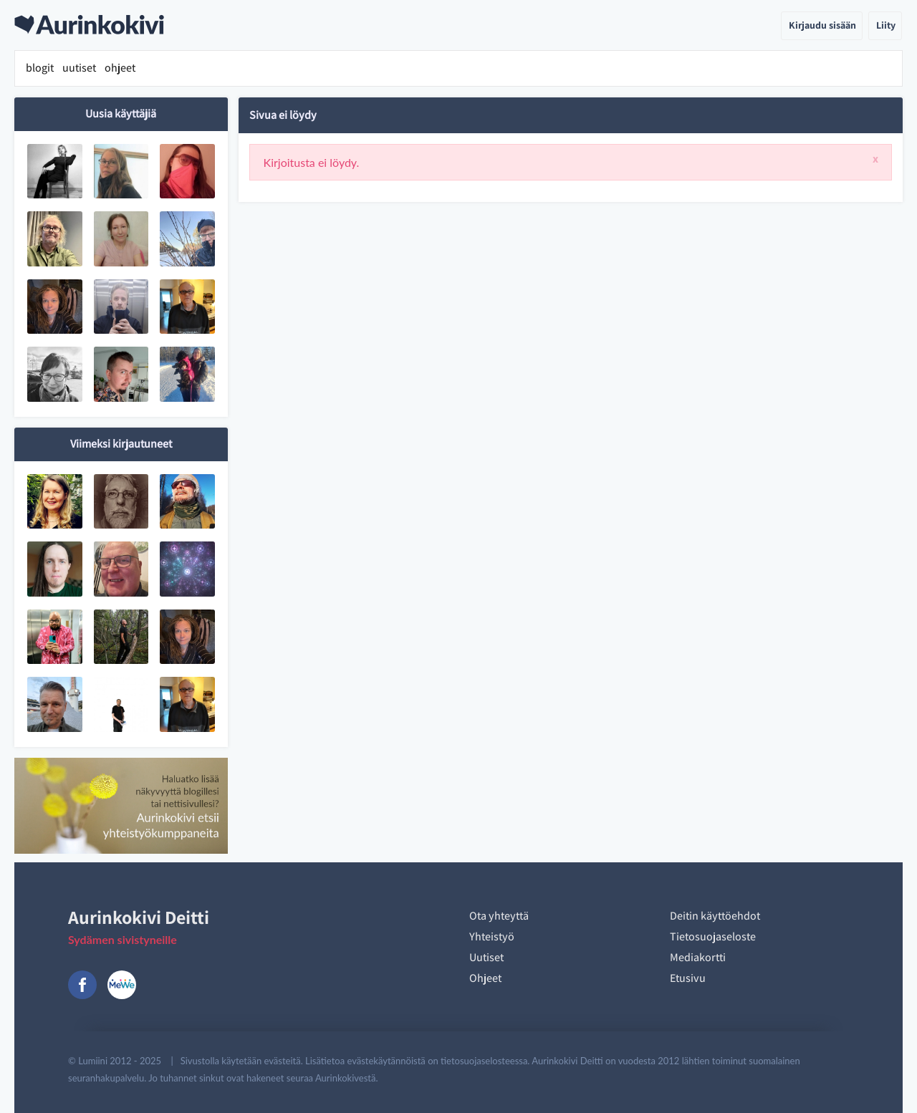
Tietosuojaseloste (713, 936)
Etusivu (688, 978)
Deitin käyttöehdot (715, 915)
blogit (40, 67)
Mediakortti (698, 957)
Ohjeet (485, 978)
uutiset (79, 67)
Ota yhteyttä (499, 915)
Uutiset (486, 957)
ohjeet (120, 67)
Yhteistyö (491, 936)
